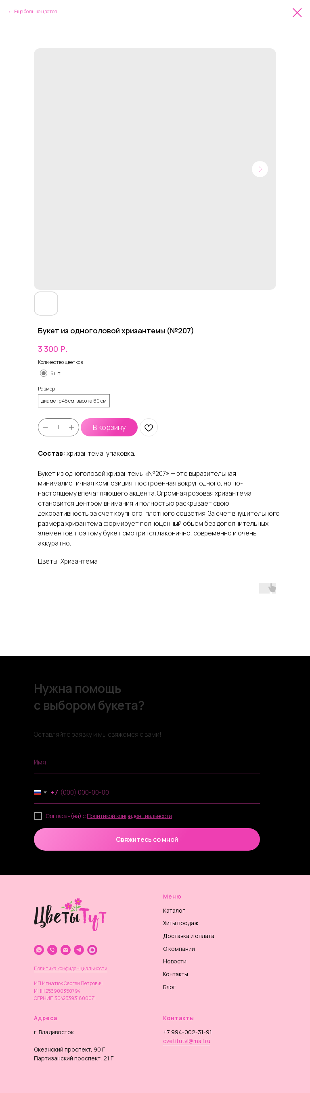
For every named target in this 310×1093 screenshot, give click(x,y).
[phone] (52, 950)
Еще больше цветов (35, 11)
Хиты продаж (180, 923)
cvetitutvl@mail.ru (186, 1041)
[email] (66, 950)
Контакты (175, 974)
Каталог (174, 910)
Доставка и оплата (188, 936)
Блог (169, 987)
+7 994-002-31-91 (187, 1032)
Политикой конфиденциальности (129, 816)
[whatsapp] (39, 950)
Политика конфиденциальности (70, 968)
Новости (174, 961)
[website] (92, 950)
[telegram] (79, 950)
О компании (179, 949)
